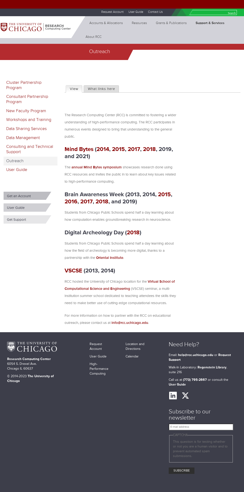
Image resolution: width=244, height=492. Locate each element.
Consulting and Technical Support (29, 149)
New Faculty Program (26, 111)
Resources (139, 23)
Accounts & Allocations (106, 23)
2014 (103, 149)
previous (68, 146)
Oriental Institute (109, 258)
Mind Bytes (79, 149)
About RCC (94, 37)
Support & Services (210, 23)
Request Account (112, 12)
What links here (101, 89)
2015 (118, 149)
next (237, 146)
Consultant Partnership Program (27, 99)
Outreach (15, 161)
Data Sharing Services (26, 129)
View (76, 88)
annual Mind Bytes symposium (96, 167)
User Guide (135, 12)
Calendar (132, 356)
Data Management (23, 138)
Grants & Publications (171, 23)
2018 (149, 149)
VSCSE (73, 271)
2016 (71, 202)
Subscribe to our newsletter (190, 415)
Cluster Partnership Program (23, 85)
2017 (134, 149)
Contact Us (155, 12)
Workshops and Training (28, 120)
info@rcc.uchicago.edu (130, 323)
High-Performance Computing (99, 368)
